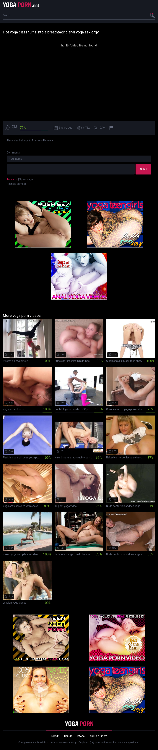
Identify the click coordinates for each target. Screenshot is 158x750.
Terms (68, 736)
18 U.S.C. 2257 (98, 736)
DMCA (81, 736)
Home (55, 736)
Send (143, 169)
